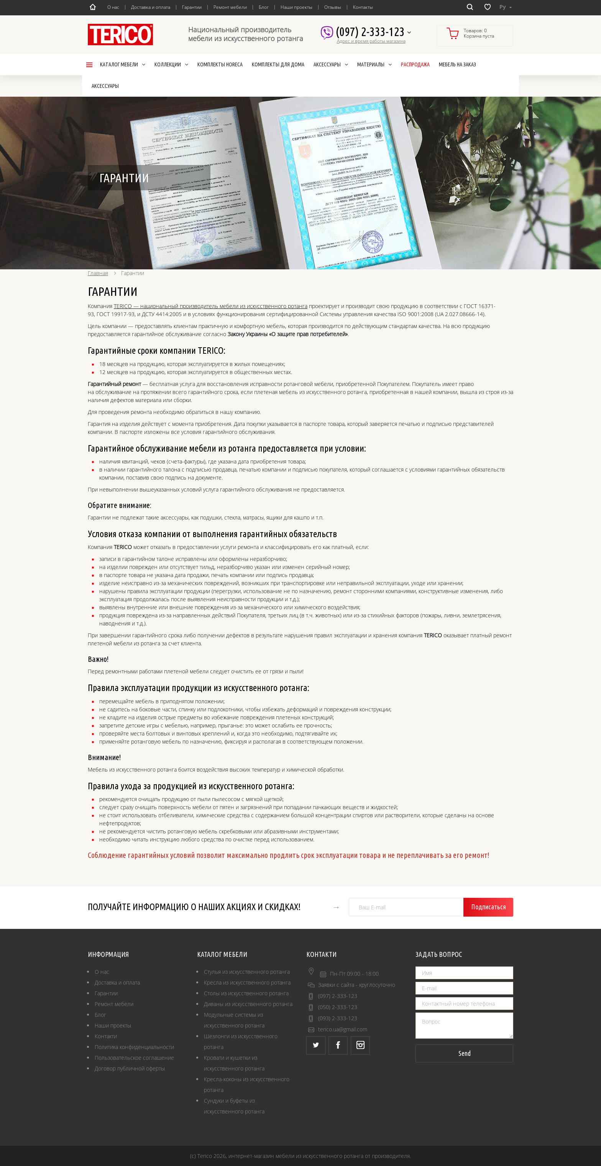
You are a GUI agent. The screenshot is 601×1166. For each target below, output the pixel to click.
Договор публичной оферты (130, 1068)
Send (464, 1053)
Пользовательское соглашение (134, 1057)
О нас (113, 7)
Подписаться (488, 906)
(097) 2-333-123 (373, 32)
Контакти (106, 1036)
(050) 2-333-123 (337, 1007)
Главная (98, 273)
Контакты (363, 7)
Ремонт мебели (230, 7)
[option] (300, 183)
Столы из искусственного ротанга (246, 993)
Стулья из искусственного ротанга (247, 971)
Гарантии (192, 7)
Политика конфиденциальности (134, 1047)
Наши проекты (296, 7)
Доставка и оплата (150, 7)
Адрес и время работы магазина (371, 41)
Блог (264, 7)
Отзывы (332, 7)
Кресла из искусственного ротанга (247, 982)
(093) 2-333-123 (337, 1018)
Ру (505, 6)
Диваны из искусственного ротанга (248, 1004)
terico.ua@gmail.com (342, 1029)
